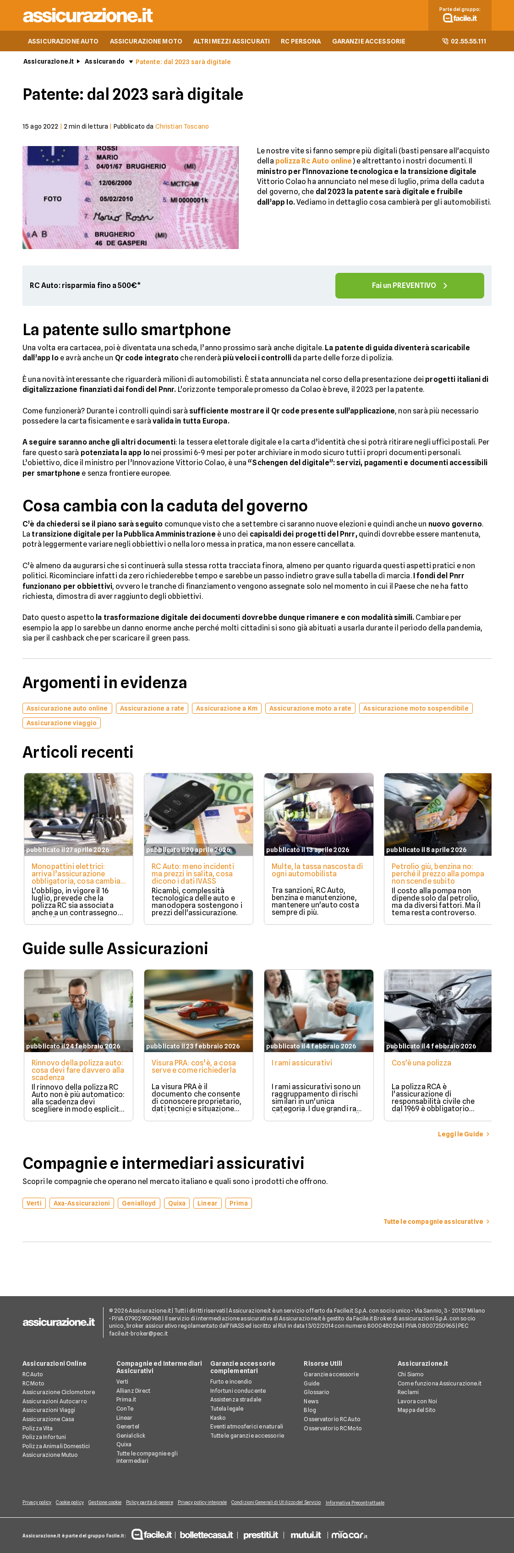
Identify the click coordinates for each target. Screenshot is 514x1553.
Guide (311, 1383)
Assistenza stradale (235, 1400)
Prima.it (126, 1400)
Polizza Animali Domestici (56, 1446)
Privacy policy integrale (215, 1503)
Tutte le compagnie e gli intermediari (147, 1457)
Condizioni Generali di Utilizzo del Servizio (292, 1503)
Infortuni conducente (238, 1391)
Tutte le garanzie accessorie (247, 1436)
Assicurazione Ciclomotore (58, 1393)
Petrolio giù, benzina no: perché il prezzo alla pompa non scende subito (438, 877)
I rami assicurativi (303, 1066)
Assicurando (105, 64)
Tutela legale (227, 1409)
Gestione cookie (111, 1503)
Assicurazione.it (48, 64)
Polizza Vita (37, 1428)
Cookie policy (73, 1503)
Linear (124, 1418)
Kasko (218, 1418)
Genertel (127, 1427)
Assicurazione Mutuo (50, 1455)
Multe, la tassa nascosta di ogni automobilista (314, 873)
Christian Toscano (182, 129)
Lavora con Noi (417, 1401)
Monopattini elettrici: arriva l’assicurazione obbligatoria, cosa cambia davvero (74, 880)
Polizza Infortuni (44, 1437)
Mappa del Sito (417, 1410)
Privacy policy (36, 1503)
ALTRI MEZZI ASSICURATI (231, 44)
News (311, 1401)
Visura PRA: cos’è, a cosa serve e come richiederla (194, 1070)
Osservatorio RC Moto (332, 1428)
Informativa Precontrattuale (374, 1503)
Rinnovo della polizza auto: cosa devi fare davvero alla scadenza (68, 1073)
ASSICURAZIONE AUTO (63, 44)
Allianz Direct (133, 1391)
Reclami (408, 1393)
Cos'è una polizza (424, 1066)
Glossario (316, 1393)
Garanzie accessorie (331, 1375)
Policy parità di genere (159, 1503)
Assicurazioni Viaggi (48, 1410)
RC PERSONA (301, 44)
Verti (122, 1382)
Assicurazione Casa (48, 1420)
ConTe (125, 1409)
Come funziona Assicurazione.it (439, 1383)
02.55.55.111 (464, 44)
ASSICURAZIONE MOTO (146, 44)
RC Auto (32, 1375)
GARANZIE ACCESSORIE (369, 44)
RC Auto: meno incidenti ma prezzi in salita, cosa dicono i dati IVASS (193, 877)
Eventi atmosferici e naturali (246, 1427)
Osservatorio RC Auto (332, 1420)
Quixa (124, 1445)
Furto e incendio (231, 1382)
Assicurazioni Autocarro (54, 1401)
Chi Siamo (411, 1375)
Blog (310, 1410)
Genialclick (130, 1436)
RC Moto (33, 1383)
